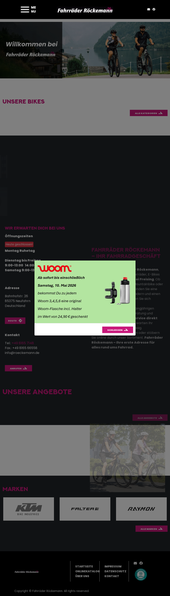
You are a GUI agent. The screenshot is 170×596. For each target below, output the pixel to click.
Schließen (115, 330)
